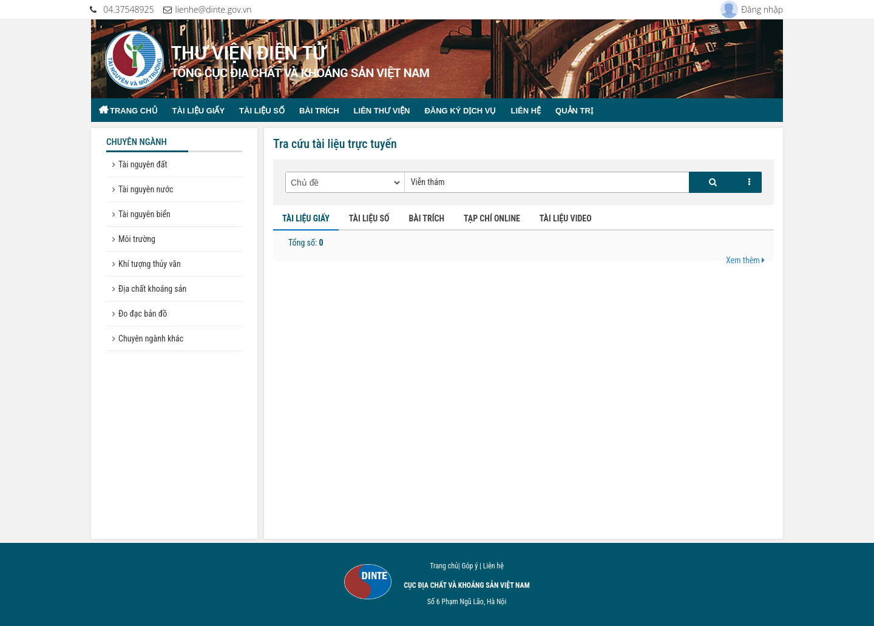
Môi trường (136, 239)
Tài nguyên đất (143, 164)
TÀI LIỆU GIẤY (306, 218)
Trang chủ (134, 110)
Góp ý (469, 566)
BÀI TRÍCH (426, 218)
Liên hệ (525, 110)
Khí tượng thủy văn (149, 264)
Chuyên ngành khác (150, 338)
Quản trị (574, 110)
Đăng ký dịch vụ (460, 110)
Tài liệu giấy (198, 110)
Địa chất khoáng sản (152, 289)
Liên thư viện (382, 110)
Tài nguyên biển (144, 214)
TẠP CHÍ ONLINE (492, 218)
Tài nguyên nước (145, 189)
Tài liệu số (262, 110)
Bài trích (319, 110)
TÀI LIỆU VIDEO (566, 218)
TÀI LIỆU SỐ (369, 218)
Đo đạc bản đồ (142, 313)
